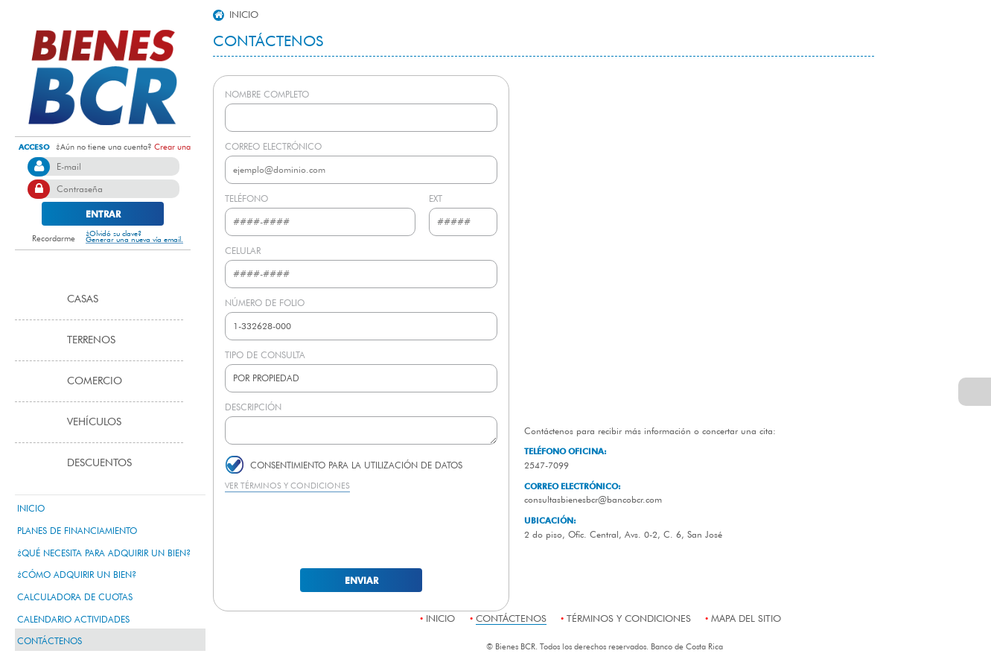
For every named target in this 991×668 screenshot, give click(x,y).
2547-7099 (546, 465)
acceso (34, 146)
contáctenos (49, 640)
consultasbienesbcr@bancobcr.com (593, 499)
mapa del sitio (746, 618)
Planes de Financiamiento (77, 530)
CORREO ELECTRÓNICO (273, 146)
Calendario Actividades (73, 619)
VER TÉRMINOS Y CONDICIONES (287, 485)
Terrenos (91, 339)
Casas (82, 298)
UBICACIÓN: (550, 520)
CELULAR (243, 250)
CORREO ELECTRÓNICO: (572, 486)
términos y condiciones (629, 618)
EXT (435, 198)
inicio (235, 14)
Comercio (94, 380)
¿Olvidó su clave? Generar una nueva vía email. (134, 237)
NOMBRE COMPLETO (267, 94)
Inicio (31, 508)
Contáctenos (268, 40)
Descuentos (99, 462)
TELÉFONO (246, 198)
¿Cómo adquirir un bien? (76, 574)
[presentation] (361, 529)
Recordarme (45, 238)
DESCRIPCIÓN (253, 407)
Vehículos (94, 421)
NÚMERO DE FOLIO (265, 302)
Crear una (172, 146)
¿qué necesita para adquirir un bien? (104, 553)
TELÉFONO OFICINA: (565, 451)
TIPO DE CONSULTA (265, 354)
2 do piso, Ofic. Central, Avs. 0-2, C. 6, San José (623, 534)
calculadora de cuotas (75, 596)
